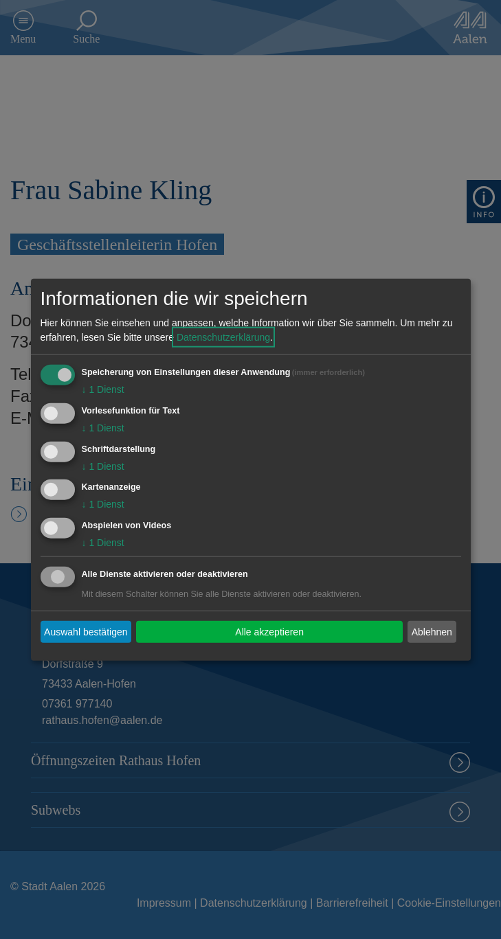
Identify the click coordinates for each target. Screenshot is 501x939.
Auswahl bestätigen (85, 631)
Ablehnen (432, 631)
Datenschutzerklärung (223, 337)
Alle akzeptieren (269, 631)
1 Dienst (103, 389)
